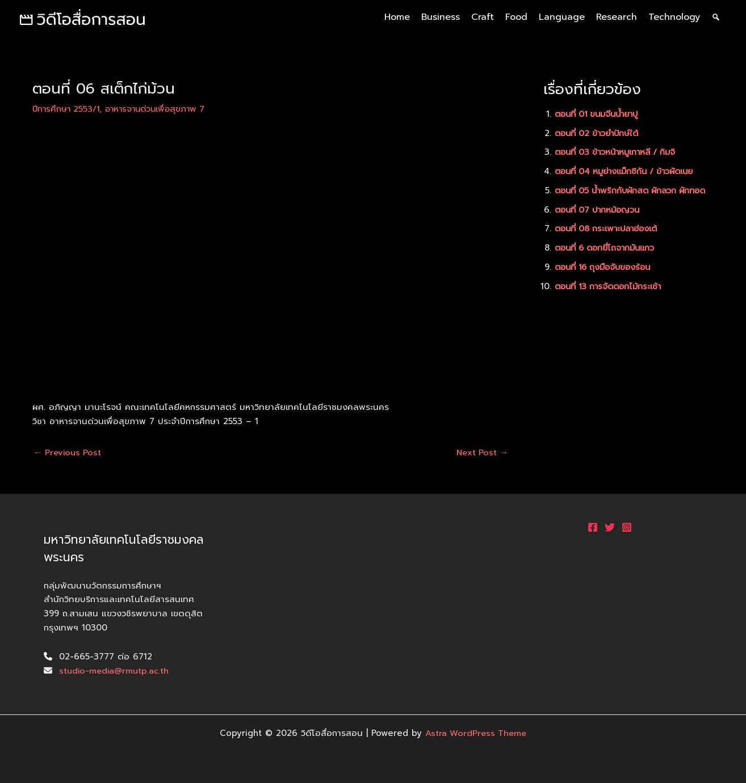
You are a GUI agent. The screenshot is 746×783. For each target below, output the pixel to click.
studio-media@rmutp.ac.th (115, 671)
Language (562, 17)
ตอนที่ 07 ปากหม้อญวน (600, 222)
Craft (482, 17)
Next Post (481, 452)
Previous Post (68, 452)
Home (397, 17)
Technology (674, 17)
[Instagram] (627, 527)
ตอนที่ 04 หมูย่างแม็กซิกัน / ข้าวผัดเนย (629, 171)
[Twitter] (610, 527)
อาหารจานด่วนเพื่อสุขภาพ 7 (160, 109)
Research (616, 17)
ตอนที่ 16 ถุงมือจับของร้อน (606, 279)
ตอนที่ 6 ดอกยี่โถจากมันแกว (608, 261)
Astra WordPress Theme (476, 733)
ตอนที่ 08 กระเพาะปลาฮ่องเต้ (609, 241)
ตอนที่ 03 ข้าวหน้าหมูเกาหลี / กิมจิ (619, 152)
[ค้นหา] (716, 17)
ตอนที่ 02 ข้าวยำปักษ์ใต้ (599, 133)
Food (516, 17)
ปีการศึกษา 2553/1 (67, 109)
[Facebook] (593, 527)
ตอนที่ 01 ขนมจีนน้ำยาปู (600, 114)
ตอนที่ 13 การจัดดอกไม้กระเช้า (611, 299)
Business (440, 17)
